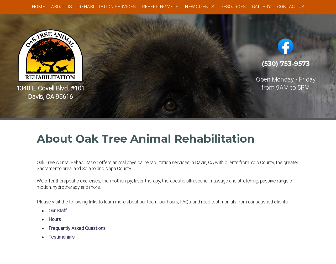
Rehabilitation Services (107, 6)
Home (38, 6)
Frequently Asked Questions (77, 228)
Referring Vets (160, 6)
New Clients (199, 6)
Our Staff (58, 210)
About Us (61, 6)
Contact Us (290, 6)
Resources (233, 6)
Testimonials (62, 237)
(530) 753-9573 (286, 63)
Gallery (261, 6)
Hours (55, 219)
